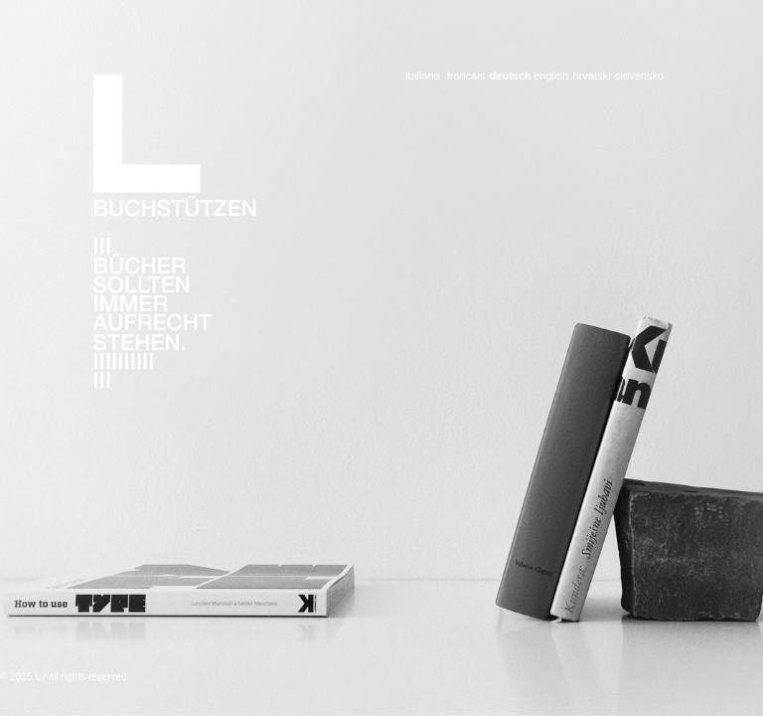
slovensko (639, 76)
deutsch (508, 76)
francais (466, 76)
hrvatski (591, 76)
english (551, 76)
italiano (422, 76)
